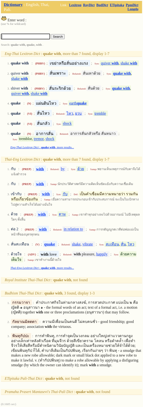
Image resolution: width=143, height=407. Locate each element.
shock (67, 124)
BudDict (102, 5)
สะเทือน (112, 244)
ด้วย (80, 169)
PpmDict (132, 5)
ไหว (70, 113)
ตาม (62, 214)
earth (78, 103)
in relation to (73, 229)
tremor (39, 139)
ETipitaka (117, 5)
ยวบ (78, 113)
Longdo (132, 9)
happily (102, 254)
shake (129, 63)
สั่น (123, 244)
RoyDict (89, 5)
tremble (100, 113)
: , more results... (42, 147)
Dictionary (13, 4)
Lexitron (75, 5)
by (63, 169)
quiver (110, 63)
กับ (65, 194)
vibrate (87, 244)
